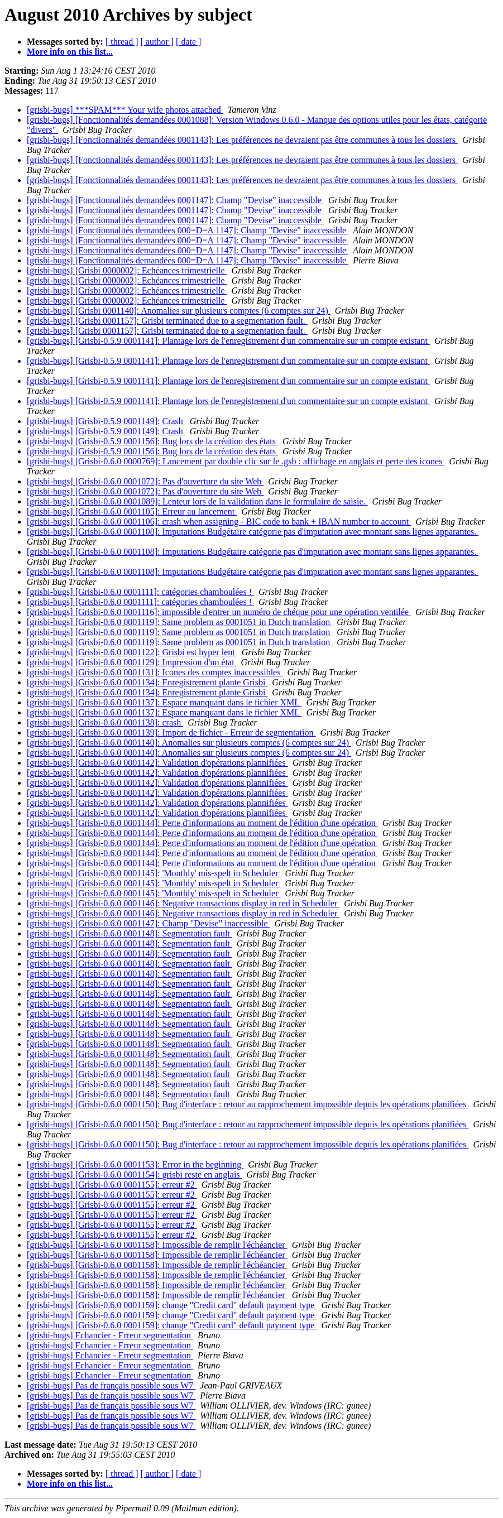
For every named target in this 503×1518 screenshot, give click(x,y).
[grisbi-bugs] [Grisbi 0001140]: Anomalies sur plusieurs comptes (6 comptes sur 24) (178, 310)
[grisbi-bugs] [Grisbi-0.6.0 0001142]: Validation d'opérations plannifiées (157, 762)
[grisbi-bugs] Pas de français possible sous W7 (111, 1385)
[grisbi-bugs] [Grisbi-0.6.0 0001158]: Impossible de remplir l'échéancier (157, 1245)
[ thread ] (122, 41)
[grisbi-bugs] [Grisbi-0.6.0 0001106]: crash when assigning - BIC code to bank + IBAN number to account (219, 521)
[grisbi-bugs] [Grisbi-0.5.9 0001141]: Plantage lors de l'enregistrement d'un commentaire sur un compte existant (228, 340)
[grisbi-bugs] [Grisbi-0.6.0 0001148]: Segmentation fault (129, 933)
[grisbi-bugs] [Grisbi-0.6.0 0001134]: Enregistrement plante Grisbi (147, 682)
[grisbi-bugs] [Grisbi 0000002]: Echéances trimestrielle (127, 270)
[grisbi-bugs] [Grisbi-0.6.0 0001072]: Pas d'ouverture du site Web (145, 481)
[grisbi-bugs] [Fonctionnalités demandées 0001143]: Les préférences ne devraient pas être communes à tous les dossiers (242, 140)
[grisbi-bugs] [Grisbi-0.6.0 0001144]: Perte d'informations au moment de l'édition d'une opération (202, 823)
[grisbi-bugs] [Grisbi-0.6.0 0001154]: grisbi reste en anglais (134, 1174)
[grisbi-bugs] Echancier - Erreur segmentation (110, 1335)
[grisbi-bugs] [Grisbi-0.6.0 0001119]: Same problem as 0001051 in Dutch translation (179, 622)
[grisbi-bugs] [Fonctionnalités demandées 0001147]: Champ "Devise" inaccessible (175, 200)
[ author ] (157, 41)
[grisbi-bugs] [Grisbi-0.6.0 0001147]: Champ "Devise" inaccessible (148, 923)
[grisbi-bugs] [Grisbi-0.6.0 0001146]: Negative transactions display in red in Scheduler (183, 903)
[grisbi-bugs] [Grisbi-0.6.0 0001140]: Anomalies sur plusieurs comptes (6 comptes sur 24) (189, 742)
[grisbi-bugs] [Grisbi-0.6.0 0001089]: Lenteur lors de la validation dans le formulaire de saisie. (197, 501)
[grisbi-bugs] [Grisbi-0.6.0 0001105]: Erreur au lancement (132, 511)
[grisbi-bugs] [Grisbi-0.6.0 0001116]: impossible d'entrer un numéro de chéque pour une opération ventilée (219, 612)
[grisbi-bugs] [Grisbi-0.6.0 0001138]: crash (105, 722)
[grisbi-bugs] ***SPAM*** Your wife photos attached (125, 109)
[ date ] (188, 41)
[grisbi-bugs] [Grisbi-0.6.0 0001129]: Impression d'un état (132, 662)
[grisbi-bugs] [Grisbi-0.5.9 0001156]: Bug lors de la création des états (152, 441)
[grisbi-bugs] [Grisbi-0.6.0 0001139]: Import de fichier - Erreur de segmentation (171, 732)
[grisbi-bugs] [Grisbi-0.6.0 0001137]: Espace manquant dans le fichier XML (164, 702)
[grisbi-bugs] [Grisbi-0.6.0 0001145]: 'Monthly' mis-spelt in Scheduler (153, 873)
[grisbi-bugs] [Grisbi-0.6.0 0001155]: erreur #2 (112, 1184)
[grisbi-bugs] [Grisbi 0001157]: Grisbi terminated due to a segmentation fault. (167, 320)
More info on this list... (70, 51)
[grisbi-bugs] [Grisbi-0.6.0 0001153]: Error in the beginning (135, 1164)
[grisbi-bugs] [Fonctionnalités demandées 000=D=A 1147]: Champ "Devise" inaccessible (187, 230)
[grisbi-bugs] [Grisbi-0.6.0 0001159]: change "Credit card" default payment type (172, 1305)
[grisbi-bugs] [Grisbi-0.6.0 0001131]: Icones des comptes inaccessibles (154, 672)
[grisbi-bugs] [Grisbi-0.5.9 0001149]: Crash (106, 421)
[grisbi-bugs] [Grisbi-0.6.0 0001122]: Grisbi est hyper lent (132, 652)
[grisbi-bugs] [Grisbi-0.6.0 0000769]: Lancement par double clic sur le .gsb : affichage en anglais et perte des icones (235, 461)
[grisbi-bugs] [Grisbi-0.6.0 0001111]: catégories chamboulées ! (140, 592)
